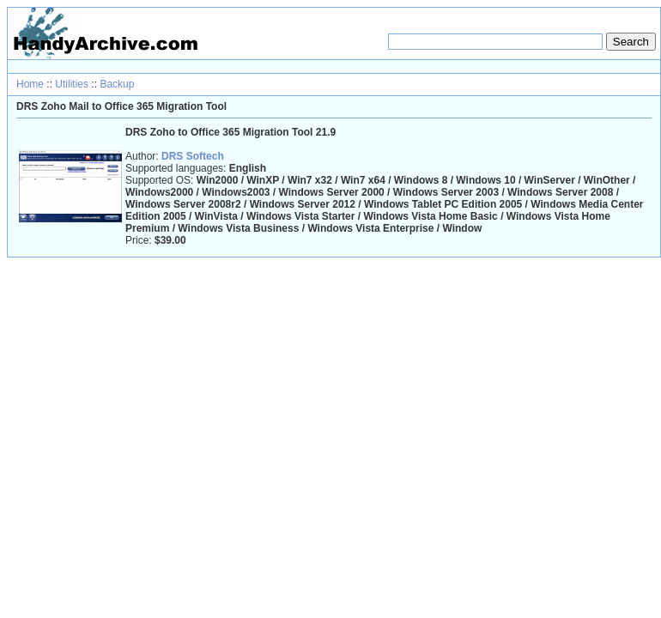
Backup (117, 84)
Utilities (71, 84)
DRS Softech (192, 156)
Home (30, 84)
